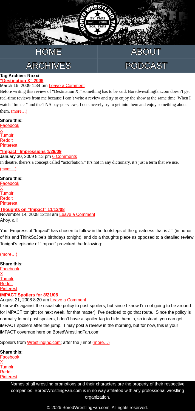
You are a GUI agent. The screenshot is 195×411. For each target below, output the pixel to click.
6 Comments (64, 156)
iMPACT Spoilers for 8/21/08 (29, 295)
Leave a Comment (67, 85)
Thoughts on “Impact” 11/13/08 (32, 209)
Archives (48, 66)
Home (48, 52)
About (146, 52)
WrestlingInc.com (44, 342)
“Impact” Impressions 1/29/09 (30, 151)
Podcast (146, 66)
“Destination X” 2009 (21, 80)
